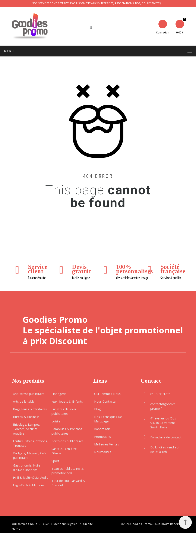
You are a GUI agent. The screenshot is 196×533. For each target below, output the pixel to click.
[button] (90, 27)
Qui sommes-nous (24, 524)
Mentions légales (66, 524)
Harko (16, 528)
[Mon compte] (162, 27)
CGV (46, 524)
